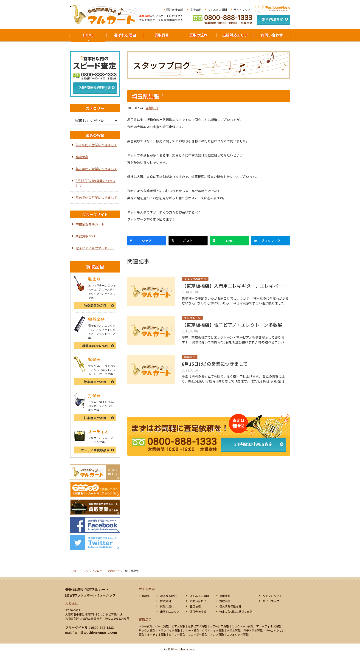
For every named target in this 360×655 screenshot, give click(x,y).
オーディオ (95, 450)
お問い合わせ (272, 35)
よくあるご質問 (217, 9)
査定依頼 (195, 606)
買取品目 (161, 35)
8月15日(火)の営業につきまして (95, 183)
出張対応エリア (235, 35)
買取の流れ (198, 35)
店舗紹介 (152, 108)
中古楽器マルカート (90, 224)
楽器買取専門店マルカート (87, 589)
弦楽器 (95, 305)
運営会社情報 (174, 9)
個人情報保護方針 (230, 606)
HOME (88, 35)
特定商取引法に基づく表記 (235, 611)
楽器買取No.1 (85, 236)
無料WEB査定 (272, 19)
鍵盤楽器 (95, 345)
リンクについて (272, 596)
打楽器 (95, 418)
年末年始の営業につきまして (96, 145)
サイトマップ (242, 9)
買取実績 (224, 601)
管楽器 (95, 382)
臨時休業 (82, 157)
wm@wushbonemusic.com (96, 632)
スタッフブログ (92, 571)
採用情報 (195, 9)
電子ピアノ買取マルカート (95, 248)
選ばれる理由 (125, 35)
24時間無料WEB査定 (253, 444)
